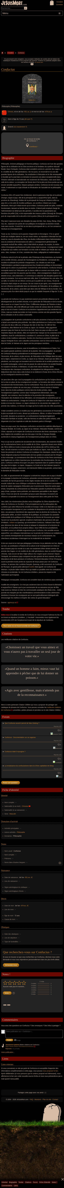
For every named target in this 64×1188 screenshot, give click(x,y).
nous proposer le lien (50, 1071)
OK (32, 64)
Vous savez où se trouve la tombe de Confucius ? (21, 626)
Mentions (37, 1099)
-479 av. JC (24, 906)
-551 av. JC (28, 877)
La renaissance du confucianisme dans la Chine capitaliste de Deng (29, 766)
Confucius (21, 53)
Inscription (59, 2)
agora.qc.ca (12, 602)
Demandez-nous (11, 965)
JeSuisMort (12, 3)
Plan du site (47, 1099)
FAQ (31, 1099)
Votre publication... (8, 1052)
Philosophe (21, 832)
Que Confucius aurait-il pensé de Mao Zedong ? (22, 723)
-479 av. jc (48, 112)
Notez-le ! (32, 100)
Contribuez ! (33, 147)
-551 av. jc (27, 112)
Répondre (8, 1049)
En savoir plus (39, 62)
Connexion (59, 4)
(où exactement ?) (20, 127)
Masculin (13, 814)
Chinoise (25, 806)
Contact (55, 1099)
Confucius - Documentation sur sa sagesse (20, 737)
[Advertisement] (32, 33)
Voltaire (12, 522)
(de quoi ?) (28, 119)
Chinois (10, 112)
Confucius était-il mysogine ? (15, 751)
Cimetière (10, 53)
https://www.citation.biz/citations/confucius (19, 1046)
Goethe (31, 567)
